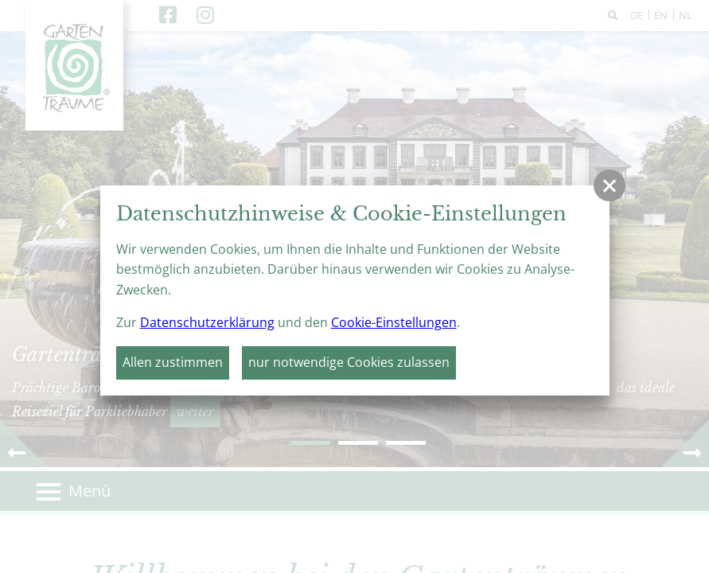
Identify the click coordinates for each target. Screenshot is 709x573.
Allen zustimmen (173, 362)
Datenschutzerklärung (207, 322)
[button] (609, 185)
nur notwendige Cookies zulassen (349, 362)
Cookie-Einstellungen (394, 322)
